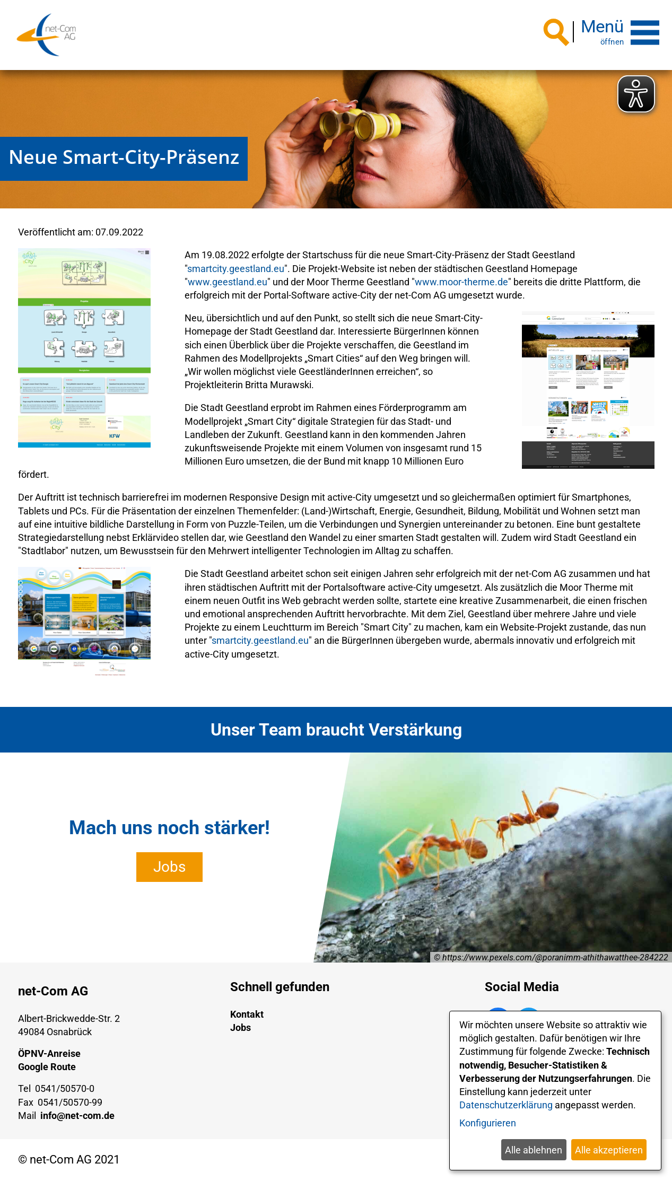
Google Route (47, 1066)
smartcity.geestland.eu (235, 268)
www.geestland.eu (227, 281)
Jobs (169, 867)
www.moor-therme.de (461, 281)
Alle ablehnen (533, 1150)
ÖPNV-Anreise (49, 1053)
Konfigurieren (487, 1122)
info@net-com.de (77, 1115)
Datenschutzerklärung (506, 1104)
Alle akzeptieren (609, 1150)
